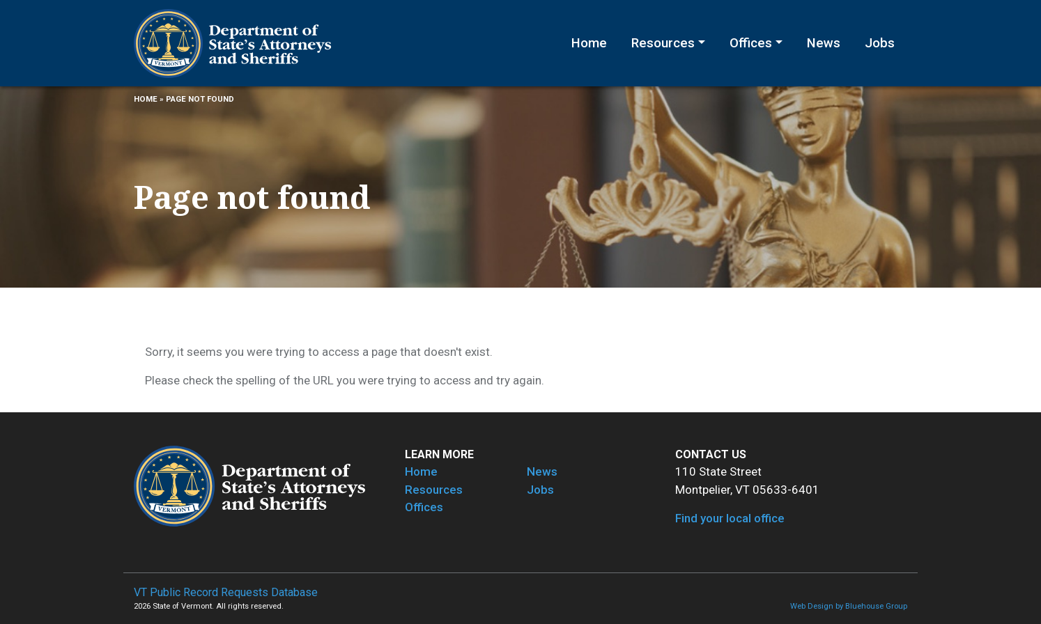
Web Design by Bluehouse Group (848, 606)
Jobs (880, 43)
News (823, 43)
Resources (663, 43)
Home (589, 43)
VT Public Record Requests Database (226, 592)
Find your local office (730, 518)
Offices (751, 43)
